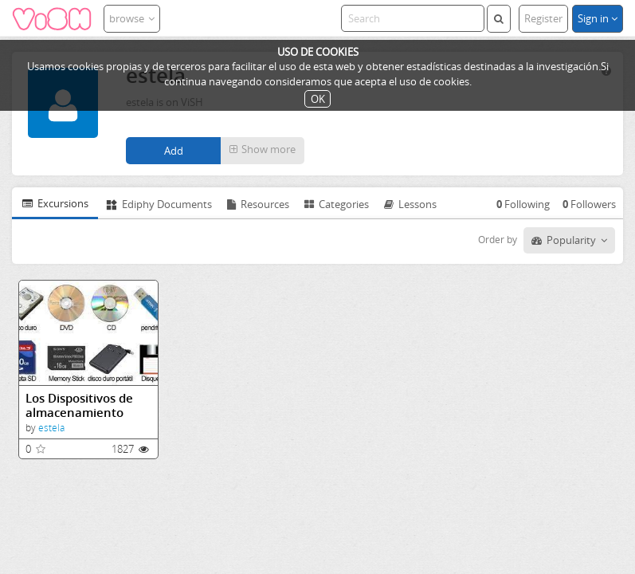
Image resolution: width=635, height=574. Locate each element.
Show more (262, 149)
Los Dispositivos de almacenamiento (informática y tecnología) (79, 405)
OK (318, 99)
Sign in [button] (597, 18)
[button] (262, 150)
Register (543, 18)
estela (51, 427)
